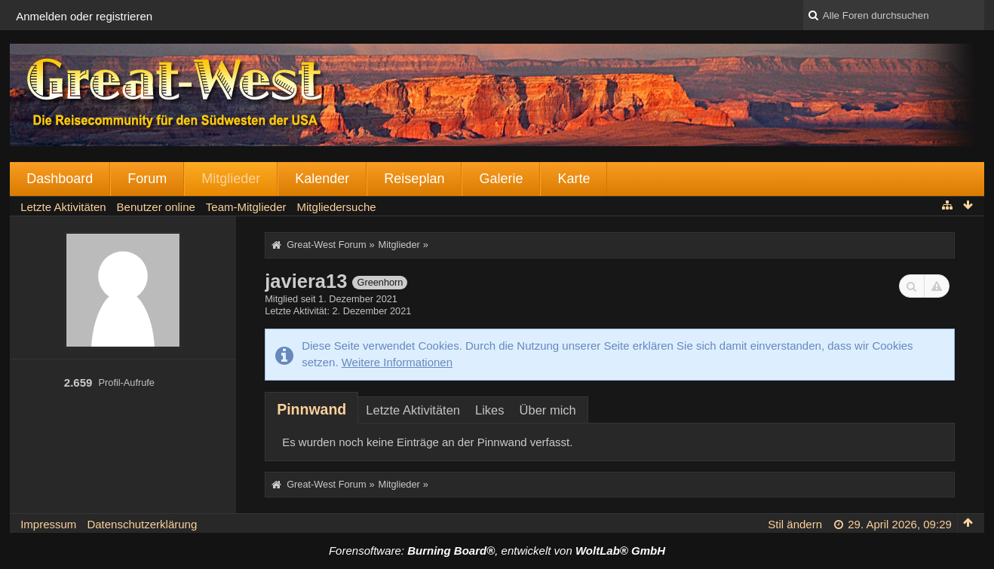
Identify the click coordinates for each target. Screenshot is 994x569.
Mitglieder (230, 178)
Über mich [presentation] (548, 410)
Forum (147, 178)
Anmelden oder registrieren (84, 16)
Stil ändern (795, 524)
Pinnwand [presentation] (311, 409)
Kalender (322, 178)
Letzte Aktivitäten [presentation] (413, 410)
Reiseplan (414, 178)
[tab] (311, 409)
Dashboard (59, 178)
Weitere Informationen (397, 362)
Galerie (501, 178)
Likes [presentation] (490, 410)
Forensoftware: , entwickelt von (497, 550)
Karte (573, 178)
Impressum (48, 524)
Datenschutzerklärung (142, 524)
